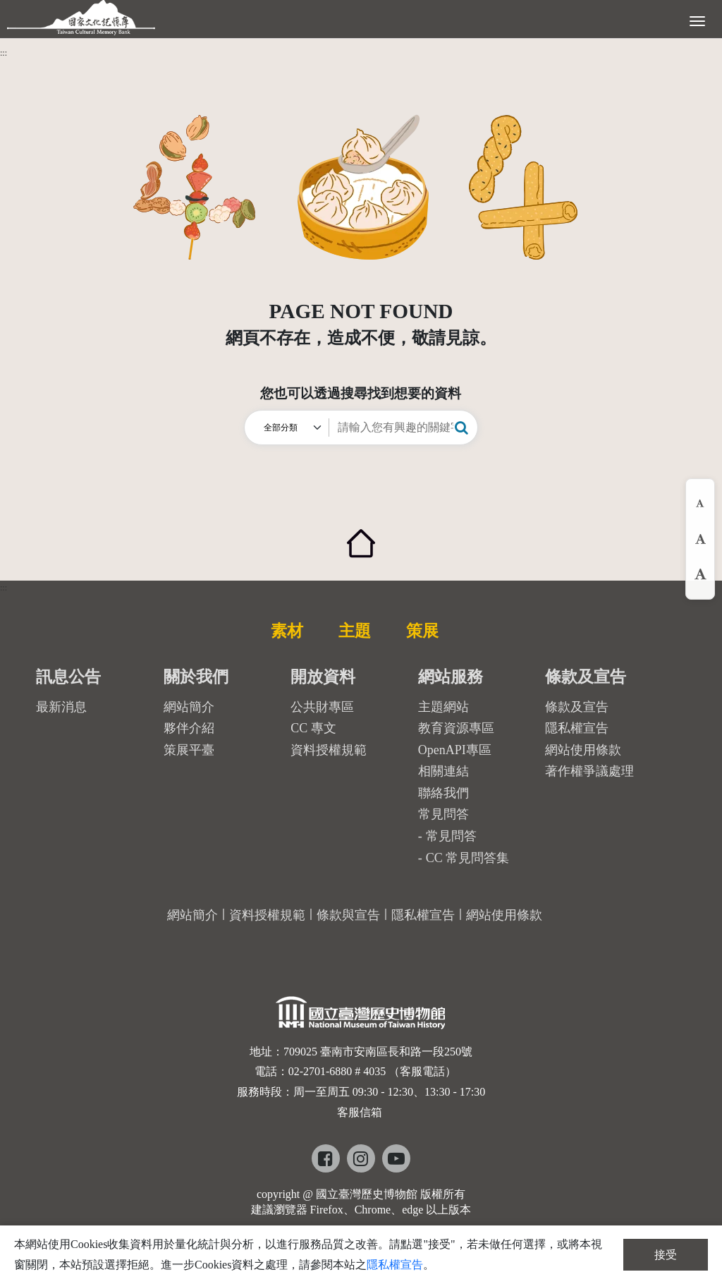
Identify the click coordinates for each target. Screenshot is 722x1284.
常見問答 (451, 836)
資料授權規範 (328, 750)
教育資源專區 (456, 728)
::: (3, 53)
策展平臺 (189, 750)
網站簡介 (189, 707)
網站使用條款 (583, 750)
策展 (422, 631)
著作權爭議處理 (589, 771)
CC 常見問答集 (468, 858)
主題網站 (443, 707)
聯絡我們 (443, 793)
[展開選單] (697, 19)
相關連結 (443, 771)
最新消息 (61, 707)
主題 (354, 631)
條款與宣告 (348, 915)
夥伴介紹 (189, 728)
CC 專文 (313, 728)
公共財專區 (322, 707)
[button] (461, 427)
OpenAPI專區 (454, 750)
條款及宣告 (576, 707)
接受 (665, 1255)
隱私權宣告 (576, 728)
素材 (287, 631)
